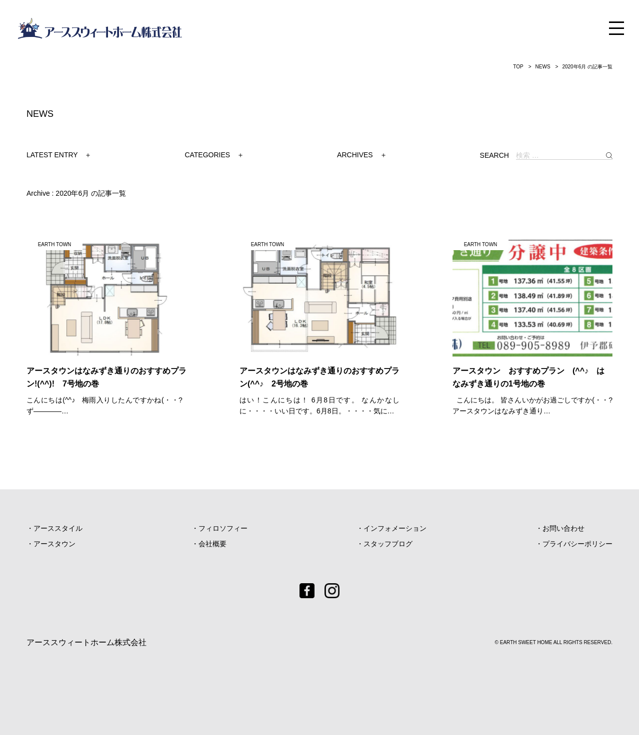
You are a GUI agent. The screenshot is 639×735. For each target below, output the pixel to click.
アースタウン (55, 544)
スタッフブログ (388, 544)
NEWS (543, 66)
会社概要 (212, 544)
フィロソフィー (223, 528)
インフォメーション (395, 528)
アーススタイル (58, 528)
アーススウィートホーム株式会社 (86, 642)
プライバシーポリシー (577, 544)
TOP (518, 66)
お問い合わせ (563, 528)
